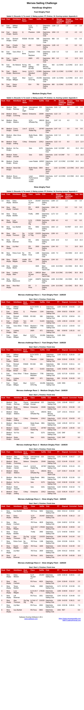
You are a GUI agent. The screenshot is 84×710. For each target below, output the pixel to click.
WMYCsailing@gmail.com (72, 620)
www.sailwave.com (31, 619)
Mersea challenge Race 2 (69, 21)
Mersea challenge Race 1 (60, 21)
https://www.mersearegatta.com (70, 618)
